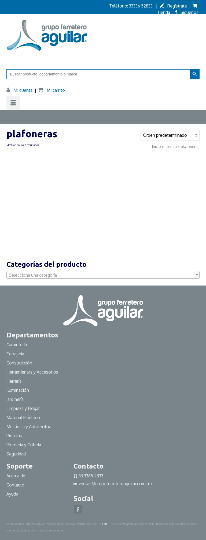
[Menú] (13, 103)
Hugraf (102, 524)
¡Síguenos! (189, 12)
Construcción (19, 363)
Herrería (13, 381)
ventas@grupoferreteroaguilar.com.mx (113, 483)
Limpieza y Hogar (23, 408)
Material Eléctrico (23, 417)
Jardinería (15, 399)
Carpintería (16, 344)
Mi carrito (56, 90)
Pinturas (14, 435)
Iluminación (17, 390)
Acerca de (15, 475)
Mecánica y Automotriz (29, 426)
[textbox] (103, 275)
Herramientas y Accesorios (32, 372)
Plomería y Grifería (23, 444)
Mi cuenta (22, 90)
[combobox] (103, 275)
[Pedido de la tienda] (170, 135)
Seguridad (16, 454)
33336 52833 (141, 6)
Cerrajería (15, 353)
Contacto (15, 485)
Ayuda (12, 494)
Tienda (163, 12)
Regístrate (177, 6)
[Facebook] (78, 509)
